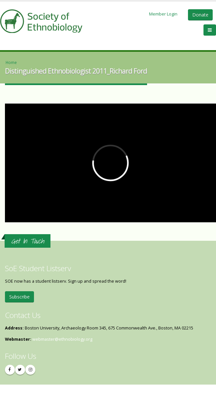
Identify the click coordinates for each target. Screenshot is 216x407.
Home (11, 62)
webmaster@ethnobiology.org (62, 339)
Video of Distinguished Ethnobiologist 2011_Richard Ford (110, 163)
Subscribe (19, 297)
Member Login (163, 14)
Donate (200, 15)
